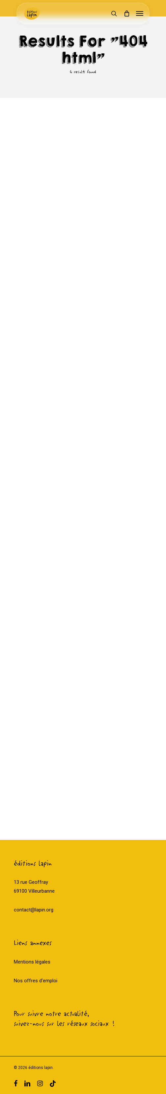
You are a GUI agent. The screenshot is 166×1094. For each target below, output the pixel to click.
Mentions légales (32, 962)
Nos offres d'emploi (35, 981)
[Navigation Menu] (139, 13)
